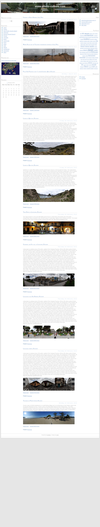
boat (92, 37)
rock (94, 61)
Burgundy (92, 39)
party (86, 59)
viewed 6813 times (34, 63)
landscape (94, 52)
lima (88, 53)
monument (6, 50)
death (96, 42)
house (89, 48)
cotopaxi (85, 42)
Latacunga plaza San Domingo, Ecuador (33, 296)
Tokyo (86, 66)
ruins (96, 61)
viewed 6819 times (34, 426)
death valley (83, 44)
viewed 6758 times (34, 204)
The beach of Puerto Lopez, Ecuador (32, 400)
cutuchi (93, 42)
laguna (87, 52)
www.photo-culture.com (50, 6)
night (87, 57)
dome (89, 44)
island (85, 50)
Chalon (91, 41)
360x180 (87, 33)
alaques (90, 33)
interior (96, 48)
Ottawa (93, 57)
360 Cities (83, 25)
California (81, 41)
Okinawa (90, 57)
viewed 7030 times (34, 157)
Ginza (96, 46)
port (93, 59)
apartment (82, 35)
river (92, 61)
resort (90, 61)
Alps (93, 33)
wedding (92, 68)
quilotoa (84, 61)
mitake (86, 55)
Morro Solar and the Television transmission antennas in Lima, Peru (40, 44)
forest (82, 46)
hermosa (86, 48)
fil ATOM (83, 78)
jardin (96, 50)
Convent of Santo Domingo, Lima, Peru (33, 17)
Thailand (82, 66)
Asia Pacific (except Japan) (10, 31)
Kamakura (84, 52)
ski (97, 63)
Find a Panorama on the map (8, 60)
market (83, 55)
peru (88, 59)
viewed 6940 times (34, 340)
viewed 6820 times (34, 36)
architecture (88, 35)
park (84, 59)
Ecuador (92, 44)
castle (88, 41)
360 (83, 33)
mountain (83, 57)
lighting (85, 53)
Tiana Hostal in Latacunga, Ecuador (32, 212)
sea (83, 63)
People (5, 36)
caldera (95, 39)
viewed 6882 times (34, 236)
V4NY (57, 434)
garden (92, 46)
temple (94, 64)
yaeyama (96, 68)
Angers (96, 33)
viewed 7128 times (34, 110)
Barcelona (83, 37)
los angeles (91, 53)
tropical (90, 66)
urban (5, 44)
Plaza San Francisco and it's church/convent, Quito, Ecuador (39, 71)
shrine (90, 63)
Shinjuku (86, 63)
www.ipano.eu (84, 23)
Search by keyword (6, 18)
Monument (91, 55)
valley (96, 66)
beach (87, 37)
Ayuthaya (96, 35)
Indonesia (92, 48)
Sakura (81, 63)
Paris (82, 59)
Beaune (89, 37)
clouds (81, 42)
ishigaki (81, 50)
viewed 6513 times (34, 288)
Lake (90, 52)
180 (80, 33)
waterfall (88, 68)
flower (96, 44)
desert (87, 44)
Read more (26, 36)
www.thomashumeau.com (87, 20)
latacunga (82, 53)
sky (82, 64)
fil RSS (83, 77)
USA (93, 66)
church (94, 41)
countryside (89, 42)
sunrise (90, 64)
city (97, 41)
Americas (30, 39)
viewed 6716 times (34, 392)
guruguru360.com (85, 22)
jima (80, 52)
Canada (85, 41)
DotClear (49, 434)
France (87, 46)
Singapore (94, 63)
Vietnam (81, 68)
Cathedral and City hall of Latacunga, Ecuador (35, 244)
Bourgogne (96, 37)
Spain (87, 64)
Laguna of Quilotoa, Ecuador (30, 118)
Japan (90, 50)
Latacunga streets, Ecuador (30, 348)
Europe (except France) (9, 34)
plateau (90, 59)
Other (5, 52)
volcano (85, 68)
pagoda (96, 57)
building (87, 39)
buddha (81, 39)
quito (87, 61)
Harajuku (82, 48)
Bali (80, 37)
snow (85, 64)
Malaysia (96, 53)
